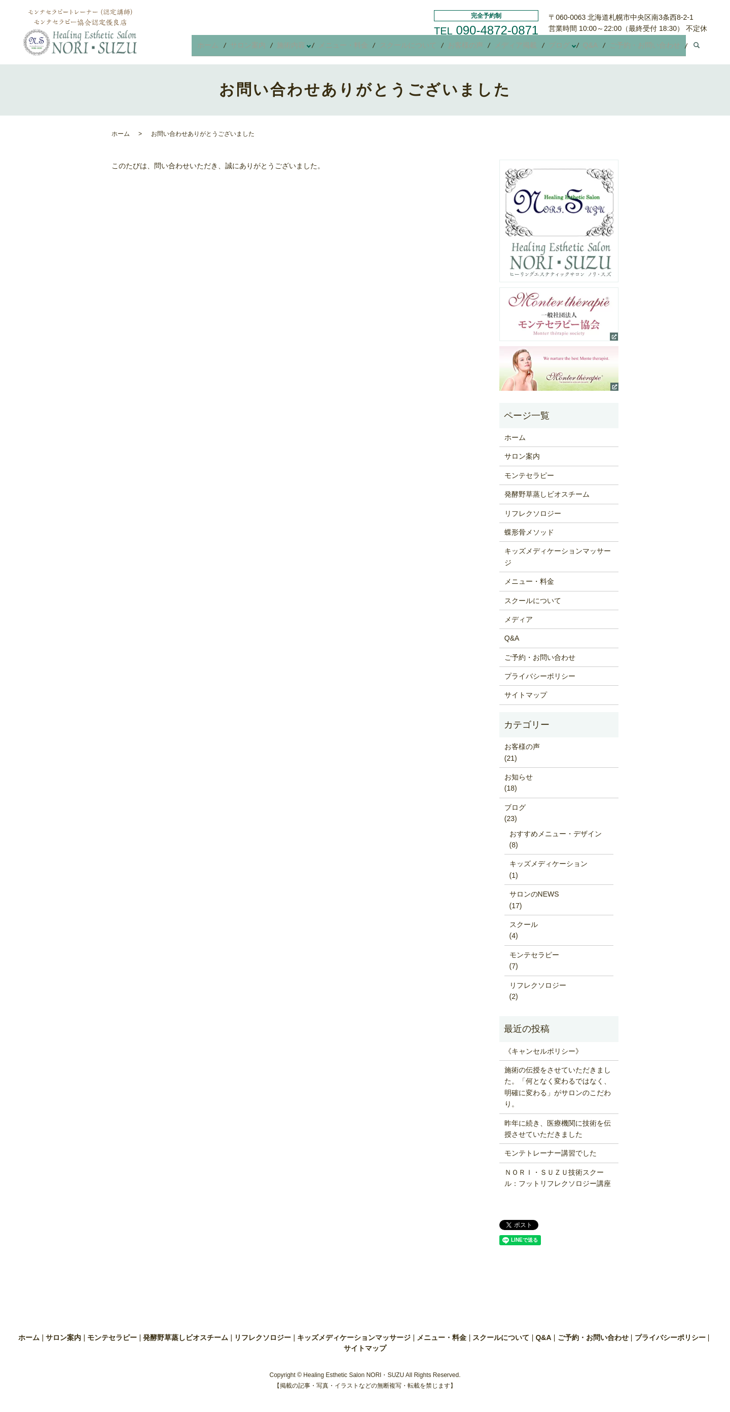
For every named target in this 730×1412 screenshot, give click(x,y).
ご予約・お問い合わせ (646, 48)
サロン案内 (270, 48)
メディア (518, 619)
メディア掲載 (524, 48)
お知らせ (518, 777)
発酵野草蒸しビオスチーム (547, 494)
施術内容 (310, 48)
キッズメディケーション (548, 864)
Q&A (595, 48)
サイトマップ (525, 695)
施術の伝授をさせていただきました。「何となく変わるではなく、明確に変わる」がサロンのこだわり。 (557, 1087)
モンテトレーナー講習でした (550, 1153)
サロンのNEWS (534, 894)
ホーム (233, 48)
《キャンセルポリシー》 (543, 1051)
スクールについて (422, 48)
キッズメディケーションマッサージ (557, 556)
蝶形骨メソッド (529, 532)
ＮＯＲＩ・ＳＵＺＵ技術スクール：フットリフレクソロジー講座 (557, 1177)
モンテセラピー (529, 475)
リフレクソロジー (532, 513)
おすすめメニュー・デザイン (555, 834)
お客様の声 (477, 48)
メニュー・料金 (361, 48)
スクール (523, 924)
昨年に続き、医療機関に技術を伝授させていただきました (557, 1128)
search (696, 48)
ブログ (564, 48)
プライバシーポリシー (539, 676)
